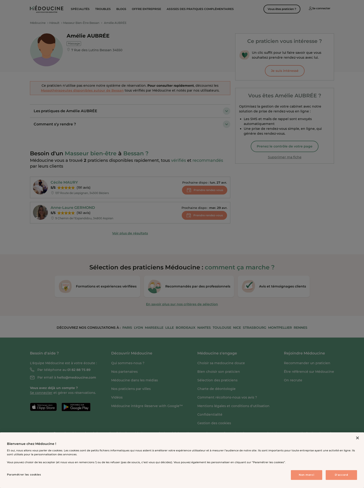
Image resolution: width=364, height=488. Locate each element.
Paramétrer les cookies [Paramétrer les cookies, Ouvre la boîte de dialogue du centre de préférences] (24, 474)
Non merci (306, 474)
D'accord (341, 474)
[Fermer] (357, 438)
